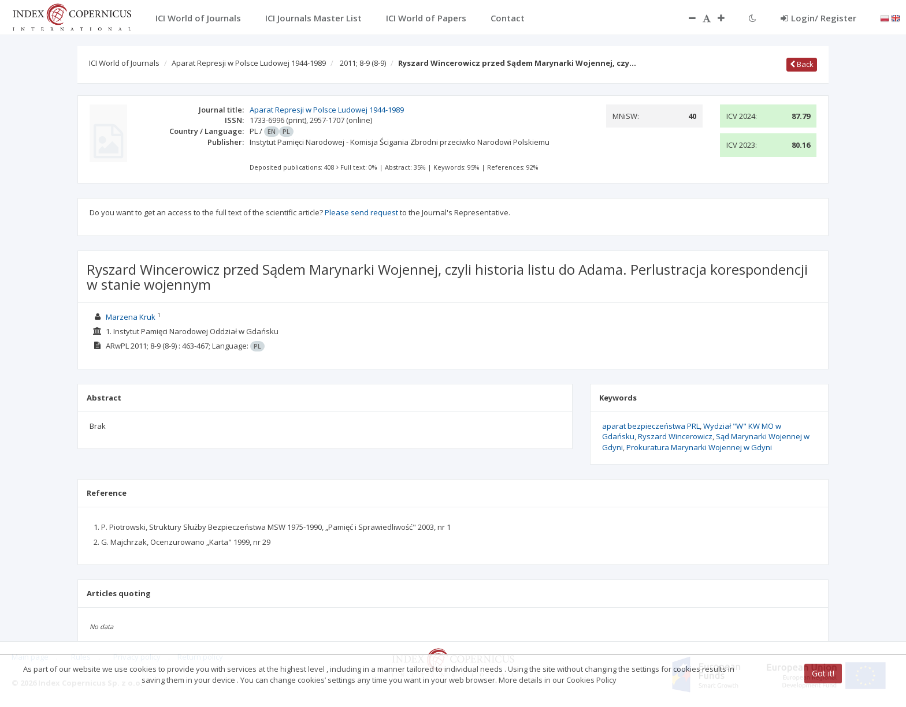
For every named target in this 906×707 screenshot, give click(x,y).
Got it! (823, 673)
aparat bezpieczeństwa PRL (651, 426)
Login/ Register (818, 18)
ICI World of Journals (124, 63)
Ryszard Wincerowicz (675, 436)
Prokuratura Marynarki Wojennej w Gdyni (699, 447)
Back (802, 64)
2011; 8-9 (363, 63)
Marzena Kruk (130, 317)
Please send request (361, 212)
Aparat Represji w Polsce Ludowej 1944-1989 (249, 63)
